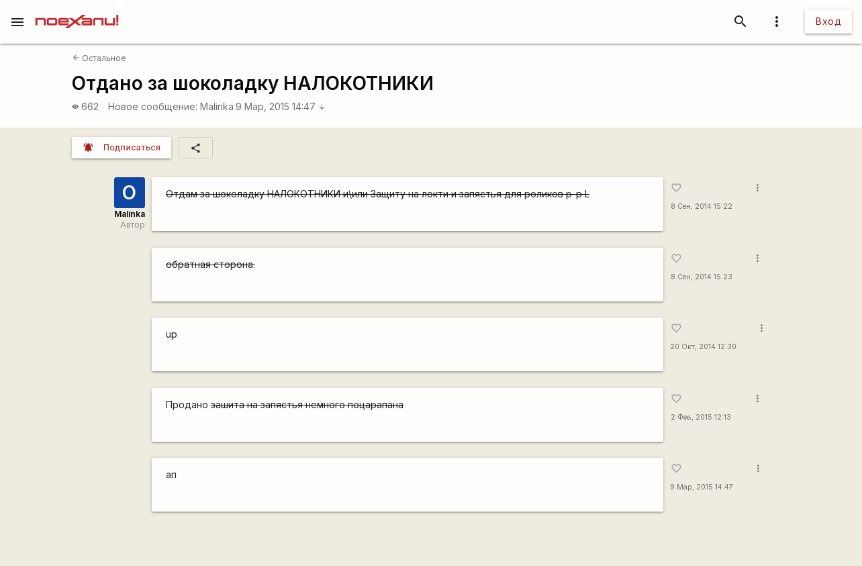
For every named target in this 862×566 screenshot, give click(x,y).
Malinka (217, 106)
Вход (828, 21)
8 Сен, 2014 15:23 (701, 277)
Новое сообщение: (152, 106)
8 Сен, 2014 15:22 (701, 206)
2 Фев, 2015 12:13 (701, 417)
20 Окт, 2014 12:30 (703, 346)
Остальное (99, 58)
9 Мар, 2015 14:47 (281, 106)
